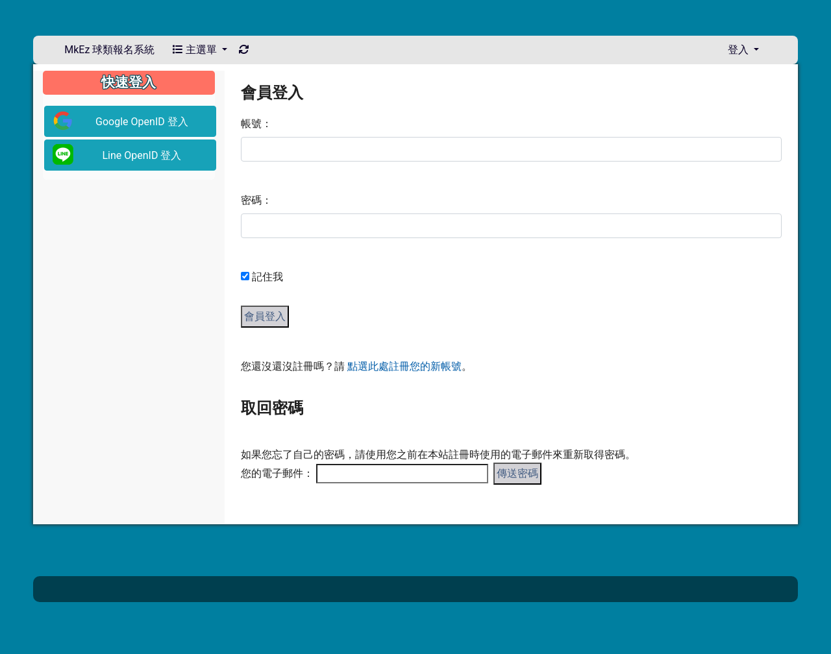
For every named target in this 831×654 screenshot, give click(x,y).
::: (236, 75)
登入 (743, 49)
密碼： (256, 200)
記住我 (267, 277)
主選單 (200, 49)
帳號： (256, 123)
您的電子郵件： (277, 473)
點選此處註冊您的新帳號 (404, 366)
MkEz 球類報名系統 (109, 49)
